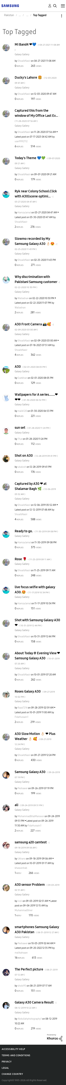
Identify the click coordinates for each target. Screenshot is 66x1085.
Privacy (6, 1061)
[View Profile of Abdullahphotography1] (30, 1018)
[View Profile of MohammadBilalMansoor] (31, 816)
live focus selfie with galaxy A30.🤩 (35, 589)
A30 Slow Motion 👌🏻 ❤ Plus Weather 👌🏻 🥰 (35, 739)
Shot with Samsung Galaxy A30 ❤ (37, 622)
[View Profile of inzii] (20, 901)
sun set (32, 427)
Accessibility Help (13, 1049)
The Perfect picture (36, 971)
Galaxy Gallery (22, 54)
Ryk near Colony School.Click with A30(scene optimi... (36, 196)
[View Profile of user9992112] (21, 141)
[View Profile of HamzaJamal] (24, 212)
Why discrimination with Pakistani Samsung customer (37, 282)
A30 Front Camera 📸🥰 (34, 326)
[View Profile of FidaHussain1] (21, 717)
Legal (5, 1068)
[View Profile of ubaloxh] (22, 466)
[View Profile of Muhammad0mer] (24, 910)
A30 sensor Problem (37, 887)
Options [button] (56, 15)
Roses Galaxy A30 (35, 693)
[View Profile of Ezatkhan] (22, 378)
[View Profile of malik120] (22, 411)
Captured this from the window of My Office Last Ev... (37, 115)
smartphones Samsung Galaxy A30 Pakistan (37, 929)
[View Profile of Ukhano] (22, 858)
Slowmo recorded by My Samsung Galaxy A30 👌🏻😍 (36, 244)
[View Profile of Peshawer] (23, 788)
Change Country (12, 1074)
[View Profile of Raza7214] (22, 707)
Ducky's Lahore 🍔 (36, 79)
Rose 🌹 (33, 559)
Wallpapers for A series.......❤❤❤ (36, 397)
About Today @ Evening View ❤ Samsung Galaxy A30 (37, 658)
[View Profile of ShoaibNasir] (24, 60)
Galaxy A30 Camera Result (35, 1004)
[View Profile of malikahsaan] (21, 952)
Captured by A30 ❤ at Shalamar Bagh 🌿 (35, 489)
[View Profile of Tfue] (20, 439)
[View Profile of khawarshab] (21, 868)
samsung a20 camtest (32, 844)
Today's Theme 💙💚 (37, 160)
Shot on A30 (36, 455)
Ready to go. (36, 531)
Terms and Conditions (16, 1055)
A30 (31, 366)
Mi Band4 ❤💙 (37, 46)
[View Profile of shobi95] (22, 985)
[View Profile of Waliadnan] (23, 298)
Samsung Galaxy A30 (37, 774)
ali (29, 805)
